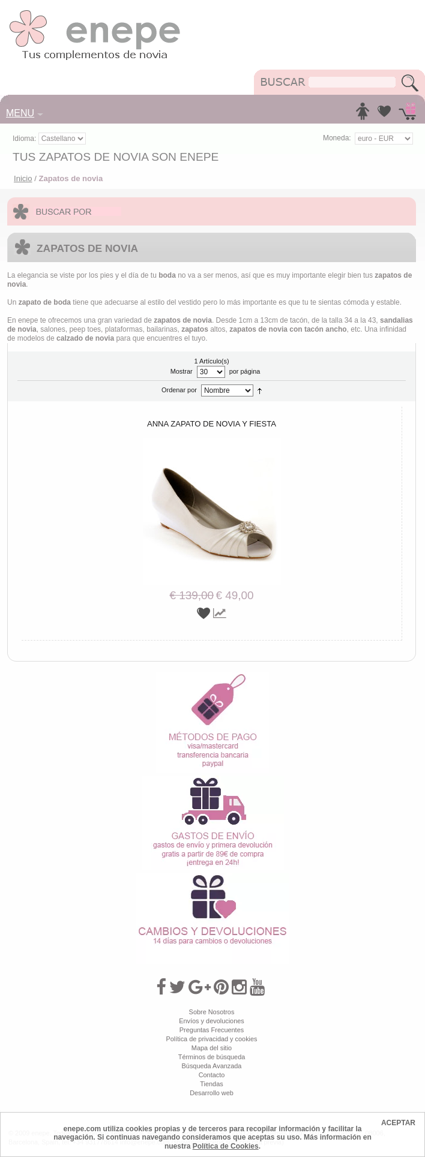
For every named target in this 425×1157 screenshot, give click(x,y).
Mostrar (181, 371)
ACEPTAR (398, 1123)
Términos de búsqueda (212, 1056)
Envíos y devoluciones (211, 1020)
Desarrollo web (212, 1092)
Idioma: (25, 138)
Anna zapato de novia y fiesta (211, 423)
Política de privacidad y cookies (211, 1038)
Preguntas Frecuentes (211, 1029)
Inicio (23, 178)
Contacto (212, 1074)
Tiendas (211, 1083)
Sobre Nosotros (212, 1011)
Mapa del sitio (211, 1047)
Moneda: (337, 138)
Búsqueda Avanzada (212, 1065)
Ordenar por (179, 389)
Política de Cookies (226, 1146)
